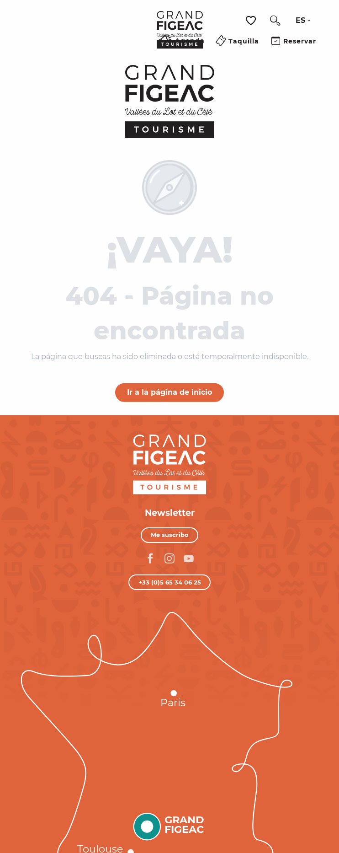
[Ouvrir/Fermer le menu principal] (138, 52)
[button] (275, 20)
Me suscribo (170, 534)
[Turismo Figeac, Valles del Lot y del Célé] (170, 101)
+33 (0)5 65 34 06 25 (169, 582)
